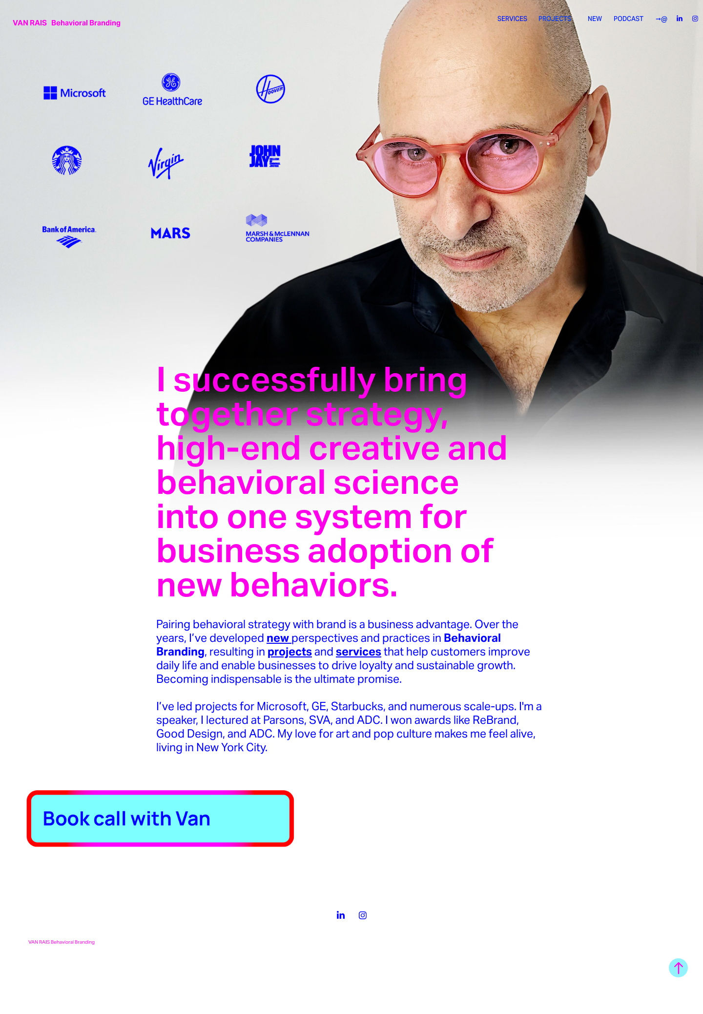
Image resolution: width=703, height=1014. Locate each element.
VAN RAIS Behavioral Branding (67, 22)
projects (290, 651)
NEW (595, 19)
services (358, 651)
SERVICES (512, 19)
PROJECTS (554, 19)
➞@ (661, 19)
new (279, 638)
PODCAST (628, 19)
